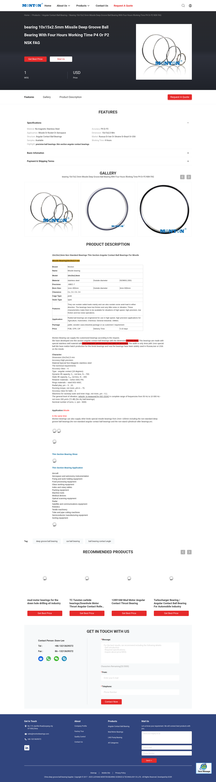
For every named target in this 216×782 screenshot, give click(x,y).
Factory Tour (79, 731)
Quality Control (80, 737)
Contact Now (111, 701)
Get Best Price (35, 59)
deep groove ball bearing (46, 541)
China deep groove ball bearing (55, 777)
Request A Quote (179, 96)
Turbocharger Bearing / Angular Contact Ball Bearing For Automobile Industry (170, 603)
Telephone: (107, 686)
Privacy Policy (120, 773)
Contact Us (79, 742)
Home (27, 15)
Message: (106, 639)
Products (36, 15)
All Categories (113, 743)
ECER (170, 777)
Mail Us (61, 59)
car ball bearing (73, 541)
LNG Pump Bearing (115, 737)
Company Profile (81, 726)
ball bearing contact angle (100, 541)
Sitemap (93, 773)
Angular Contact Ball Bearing (54, 15)
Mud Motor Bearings (115, 732)
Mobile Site (106, 773)
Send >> (149, 760)
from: (104, 672)
